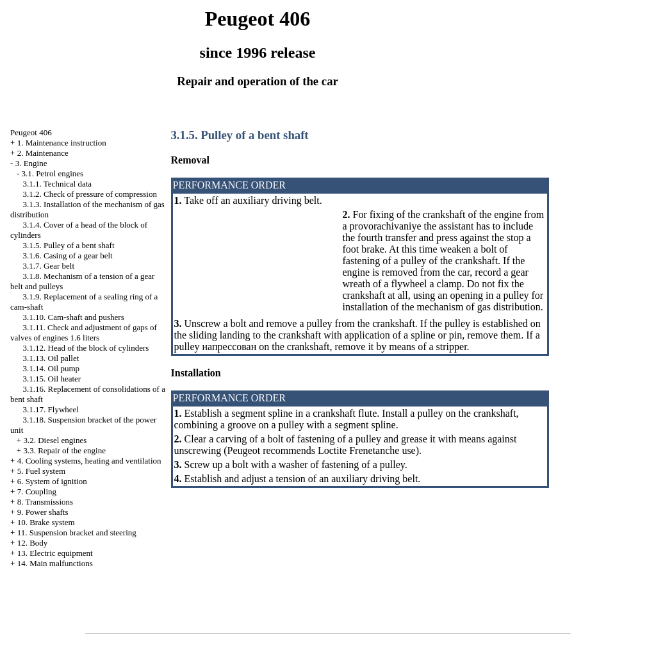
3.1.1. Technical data (57, 184)
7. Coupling (36, 491)
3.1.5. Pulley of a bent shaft (69, 245)
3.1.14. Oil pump (51, 368)
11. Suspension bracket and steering (76, 532)
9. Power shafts (43, 512)
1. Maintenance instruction (61, 142)
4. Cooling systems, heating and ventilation (89, 460)
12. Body (32, 543)
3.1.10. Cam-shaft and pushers (73, 317)
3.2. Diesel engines (54, 440)
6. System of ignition (52, 481)
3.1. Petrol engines (52, 173)
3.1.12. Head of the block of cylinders (86, 348)
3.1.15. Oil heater (52, 378)
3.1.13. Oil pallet (51, 358)
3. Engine (31, 163)
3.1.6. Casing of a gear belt (68, 255)
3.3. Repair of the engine (64, 450)
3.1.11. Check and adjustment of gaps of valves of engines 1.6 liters (83, 332)
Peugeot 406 (31, 132)
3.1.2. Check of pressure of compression (90, 194)
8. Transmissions (45, 502)
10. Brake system (46, 522)
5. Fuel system (41, 471)
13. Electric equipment (55, 553)
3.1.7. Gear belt (49, 266)
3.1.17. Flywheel (51, 409)
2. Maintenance (43, 153)
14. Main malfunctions (55, 563)
